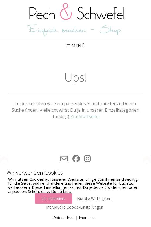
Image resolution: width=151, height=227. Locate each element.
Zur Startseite (84, 116)
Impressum (88, 217)
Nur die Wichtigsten (94, 198)
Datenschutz (64, 217)
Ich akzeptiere (53, 198)
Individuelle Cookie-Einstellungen (74, 207)
